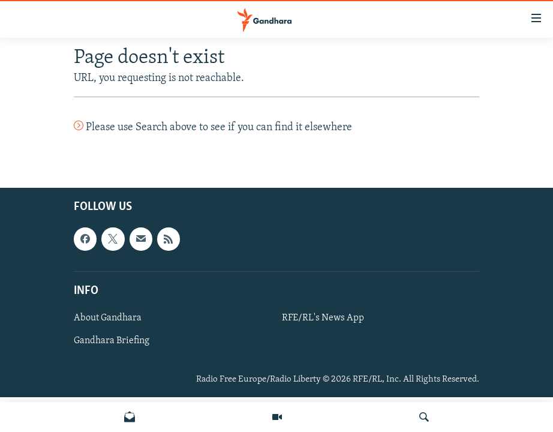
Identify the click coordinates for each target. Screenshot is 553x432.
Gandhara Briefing (111, 341)
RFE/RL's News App (323, 318)
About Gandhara (108, 318)
